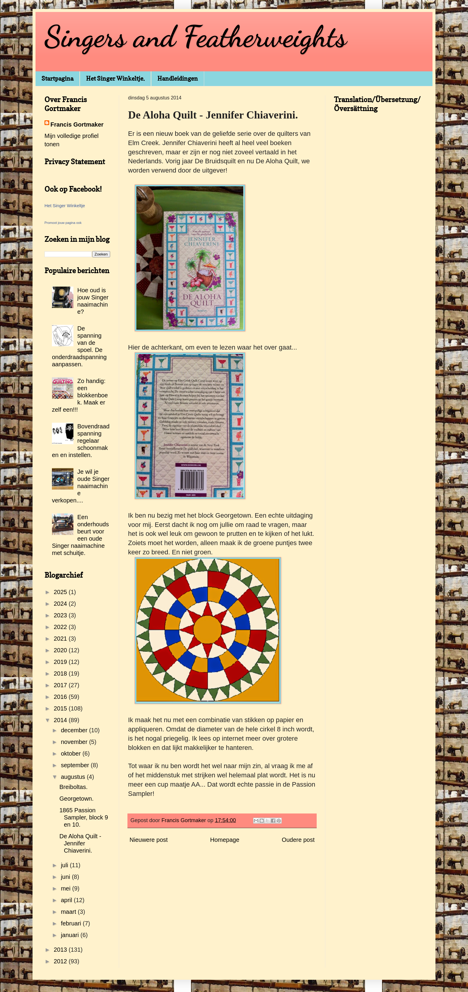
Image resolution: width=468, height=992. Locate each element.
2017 (61, 685)
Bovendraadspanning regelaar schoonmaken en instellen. (81, 440)
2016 (61, 696)
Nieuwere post (149, 839)
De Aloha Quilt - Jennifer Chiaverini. (80, 843)
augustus (74, 776)
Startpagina (57, 78)
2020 (61, 650)
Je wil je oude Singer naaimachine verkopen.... (81, 486)
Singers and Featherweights (195, 36)
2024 (61, 603)
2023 (61, 615)
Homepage (224, 839)
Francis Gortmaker (77, 124)
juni (66, 876)
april (67, 900)
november (75, 742)
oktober (71, 753)
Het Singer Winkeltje (64, 205)
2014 (61, 720)
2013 (61, 949)
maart (69, 911)
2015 (61, 708)
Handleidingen (177, 78)
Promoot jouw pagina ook (62, 222)
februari (72, 923)
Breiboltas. (73, 787)
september (76, 765)
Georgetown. (76, 798)
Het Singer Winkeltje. (115, 78)
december (75, 730)
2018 (61, 673)
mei (66, 888)
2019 (61, 662)
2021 (61, 638)
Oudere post (298, 839)
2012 (61, 961)
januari (71, 935)
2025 (61, 592)
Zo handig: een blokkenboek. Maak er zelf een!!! (80, 395)
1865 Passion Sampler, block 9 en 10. (83, 817)
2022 (61, 627)
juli (65, 865)
